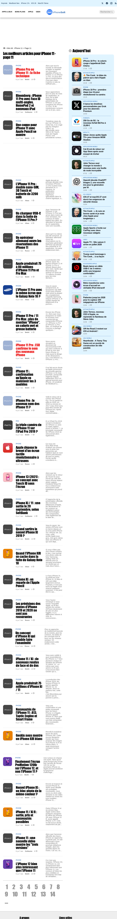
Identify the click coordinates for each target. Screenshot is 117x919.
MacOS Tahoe (43, 3)
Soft (59, 12)
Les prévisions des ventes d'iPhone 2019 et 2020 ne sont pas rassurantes (28, 610)
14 (52, 894)
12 (33, 894)
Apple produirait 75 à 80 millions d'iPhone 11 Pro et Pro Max (28, 268)
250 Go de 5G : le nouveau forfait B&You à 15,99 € (94, 122)
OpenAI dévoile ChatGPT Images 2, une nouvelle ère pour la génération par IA (94, 183)
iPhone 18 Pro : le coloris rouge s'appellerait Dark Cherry (94, 63)
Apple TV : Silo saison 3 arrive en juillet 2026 (94, 243)
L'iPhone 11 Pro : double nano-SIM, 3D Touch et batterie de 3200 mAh (27, 190)
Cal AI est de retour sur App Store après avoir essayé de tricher (94, 151)
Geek (38, 12)
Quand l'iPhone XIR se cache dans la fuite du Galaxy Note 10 (29, 558)
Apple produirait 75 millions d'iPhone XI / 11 (29, 686)
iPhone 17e (25, 3)
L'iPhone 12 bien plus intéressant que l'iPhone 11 (27, 867)
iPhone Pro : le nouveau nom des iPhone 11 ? (27, 404)
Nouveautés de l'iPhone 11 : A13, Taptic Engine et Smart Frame (26, 714)
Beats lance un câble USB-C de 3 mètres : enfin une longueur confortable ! (93, 270)
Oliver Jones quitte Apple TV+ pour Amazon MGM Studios (95, 137)
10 (15, 894)
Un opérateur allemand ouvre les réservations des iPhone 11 (28, 242)
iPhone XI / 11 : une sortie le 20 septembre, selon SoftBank (28, 507)
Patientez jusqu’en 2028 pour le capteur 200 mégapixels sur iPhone (94, 299)
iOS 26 (33, 3)
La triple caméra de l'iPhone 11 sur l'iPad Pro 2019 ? (28, 428)
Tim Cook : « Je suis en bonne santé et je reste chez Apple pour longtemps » (94, 214)
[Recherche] (107, 12)
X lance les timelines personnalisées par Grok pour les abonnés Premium (94, 107)
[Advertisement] (58, 32)
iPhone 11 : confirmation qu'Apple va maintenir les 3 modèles (26, 378)
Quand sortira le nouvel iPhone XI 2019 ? (27, 532)
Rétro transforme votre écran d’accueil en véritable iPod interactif (94, 285)
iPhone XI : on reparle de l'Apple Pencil (27, 582)
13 (43, 894)
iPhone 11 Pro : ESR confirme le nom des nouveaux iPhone (28, 349)
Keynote (4, 3)
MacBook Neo (14, 3)
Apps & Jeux (7, 12)
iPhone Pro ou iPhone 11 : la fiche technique (28, 72)
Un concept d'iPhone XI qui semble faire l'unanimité (25, 637)
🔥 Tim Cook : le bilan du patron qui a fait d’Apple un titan (94, 77)
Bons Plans (20, 12)
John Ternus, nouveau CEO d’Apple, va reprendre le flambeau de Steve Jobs (94, 315)
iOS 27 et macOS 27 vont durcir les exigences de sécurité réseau (94, 199)
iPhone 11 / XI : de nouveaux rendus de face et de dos (27, 662)
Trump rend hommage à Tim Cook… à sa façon (94, 255)
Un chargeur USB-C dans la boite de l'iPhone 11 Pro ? (28, 216)
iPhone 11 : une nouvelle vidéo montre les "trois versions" (27, 842)
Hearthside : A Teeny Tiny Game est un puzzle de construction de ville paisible (95, 344)
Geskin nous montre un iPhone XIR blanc (29, 737)
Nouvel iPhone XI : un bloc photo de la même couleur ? (28, 791)
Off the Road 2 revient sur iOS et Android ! (95, 329)
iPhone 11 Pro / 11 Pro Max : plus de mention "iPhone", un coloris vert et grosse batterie (28, 322)
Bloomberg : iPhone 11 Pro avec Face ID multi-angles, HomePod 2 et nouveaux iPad (29, 102)
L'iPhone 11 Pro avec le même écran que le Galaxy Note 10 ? (29, 293)
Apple (30, 12)
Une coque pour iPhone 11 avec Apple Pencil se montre (26, 129)
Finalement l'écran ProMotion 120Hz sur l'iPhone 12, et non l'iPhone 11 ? (27, 766)
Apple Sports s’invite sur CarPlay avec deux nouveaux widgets (94, 230)
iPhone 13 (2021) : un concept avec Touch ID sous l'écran (27, 481)
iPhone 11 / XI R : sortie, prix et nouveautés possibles (26, 816)
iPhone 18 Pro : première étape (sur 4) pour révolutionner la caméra (94, 92)
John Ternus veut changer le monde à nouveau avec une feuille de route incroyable (94, 167)
